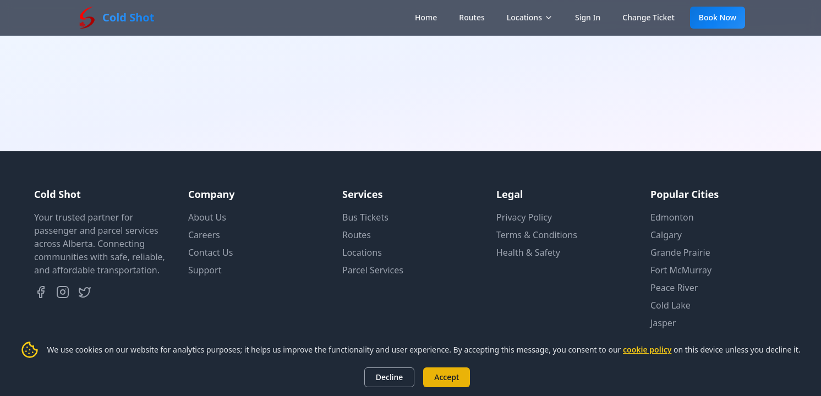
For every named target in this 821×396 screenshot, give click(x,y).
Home (426, 17)
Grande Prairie (680, 252)
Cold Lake (670, 305)
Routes (471, 17)
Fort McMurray (680, 270)
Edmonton (672, 217)
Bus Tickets (365, 217)
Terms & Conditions (536, 235)
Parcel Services (372, 270)
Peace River (674, 288)
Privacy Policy (524, 217)
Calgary (666, 235)
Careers (204, 235)
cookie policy (647, 349)
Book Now (717, 17)
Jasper (663, 323)
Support (204, 270)
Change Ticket (648, 17)
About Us (207, 217)
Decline (389, 377)
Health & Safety (528, 252)
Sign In (587, 17)
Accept (446, 377)
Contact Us (210, 252)
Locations (530, 17)
